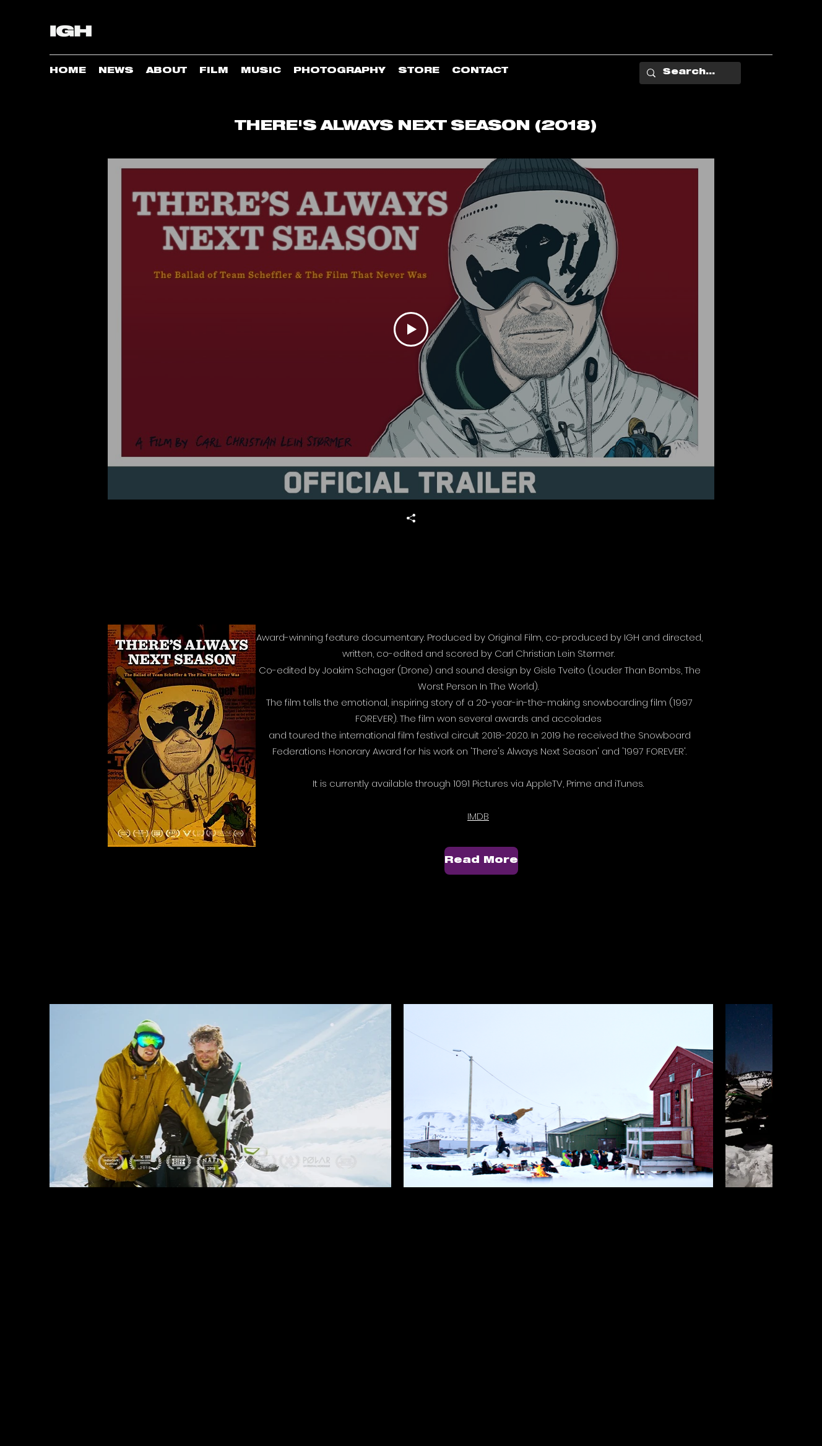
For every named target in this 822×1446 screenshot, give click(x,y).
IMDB (478, 816)
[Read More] (481, 861)
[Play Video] (411, 329)
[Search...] (689, 73)
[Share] (411, 518)
